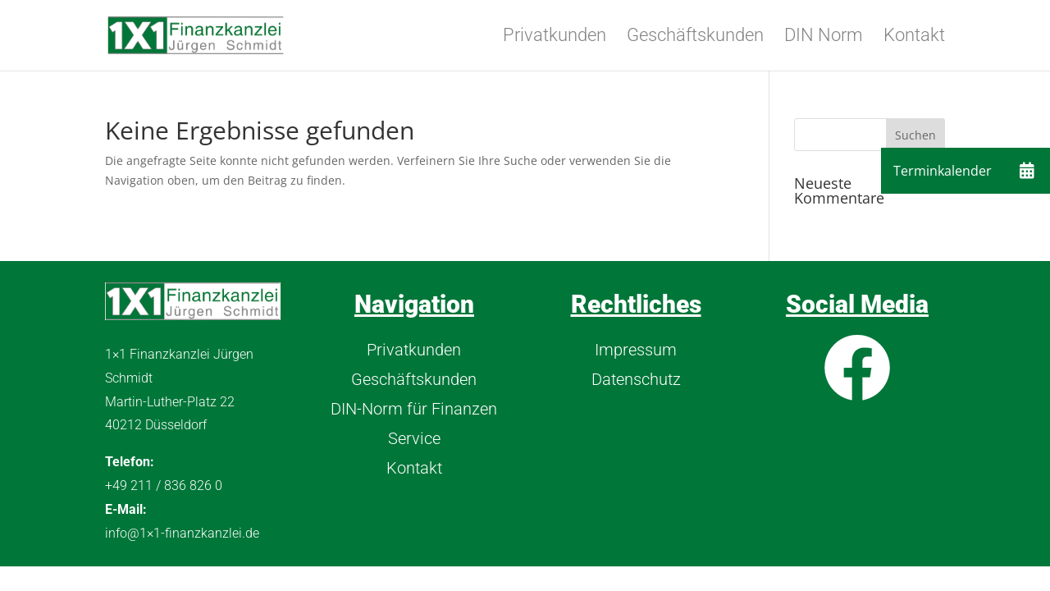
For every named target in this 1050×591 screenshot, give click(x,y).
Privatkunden (554, 37)
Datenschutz (636, 379)
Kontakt (914, 37)
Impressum (636, 350)
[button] (1027, 171)
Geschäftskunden (695, 37)
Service (414, 438)
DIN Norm (823, 37)
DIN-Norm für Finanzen (414, 409)
